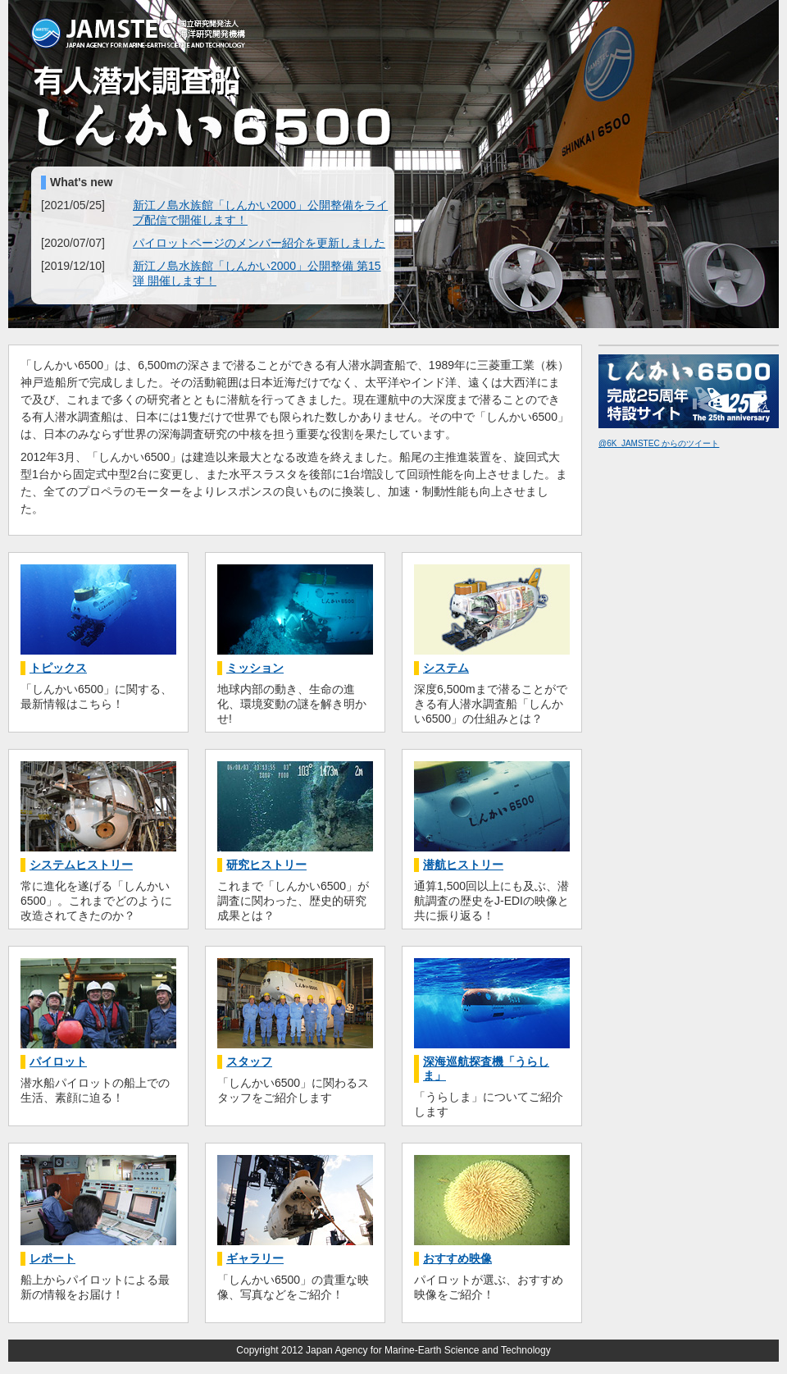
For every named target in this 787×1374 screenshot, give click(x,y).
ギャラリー (255, 1258)
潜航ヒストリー (463, 864)
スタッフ (249, 1061)
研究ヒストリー (266, 864)
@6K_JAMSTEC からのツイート (658, 443)
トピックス (58, 667)
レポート (52, 1258)
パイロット (58, 1061)
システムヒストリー (81, 864)
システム (446, 667)
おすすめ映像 (457, 1258)
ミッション (255, 667)
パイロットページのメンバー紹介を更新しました (259, 242)
